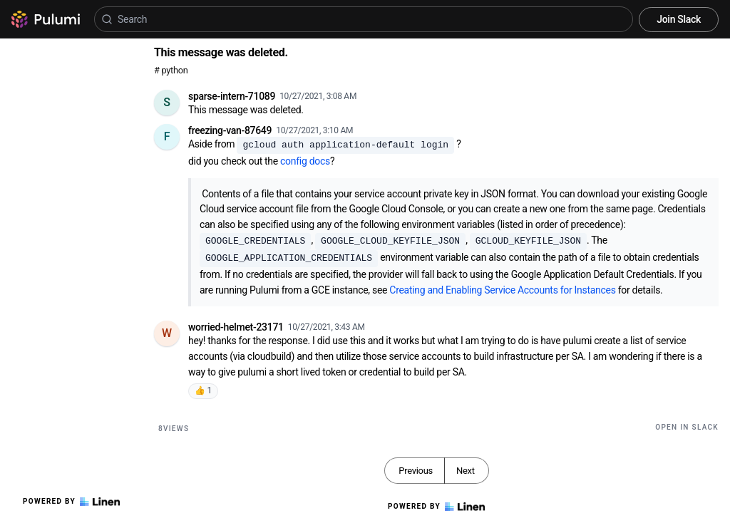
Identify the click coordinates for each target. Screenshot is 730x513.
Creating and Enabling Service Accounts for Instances (502, 290)
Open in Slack (687, 427)
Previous (416, 470)
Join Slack (679, 19)
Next (465, 470)
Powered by (71, 501)
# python (170, 70)
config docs (305, 161)
